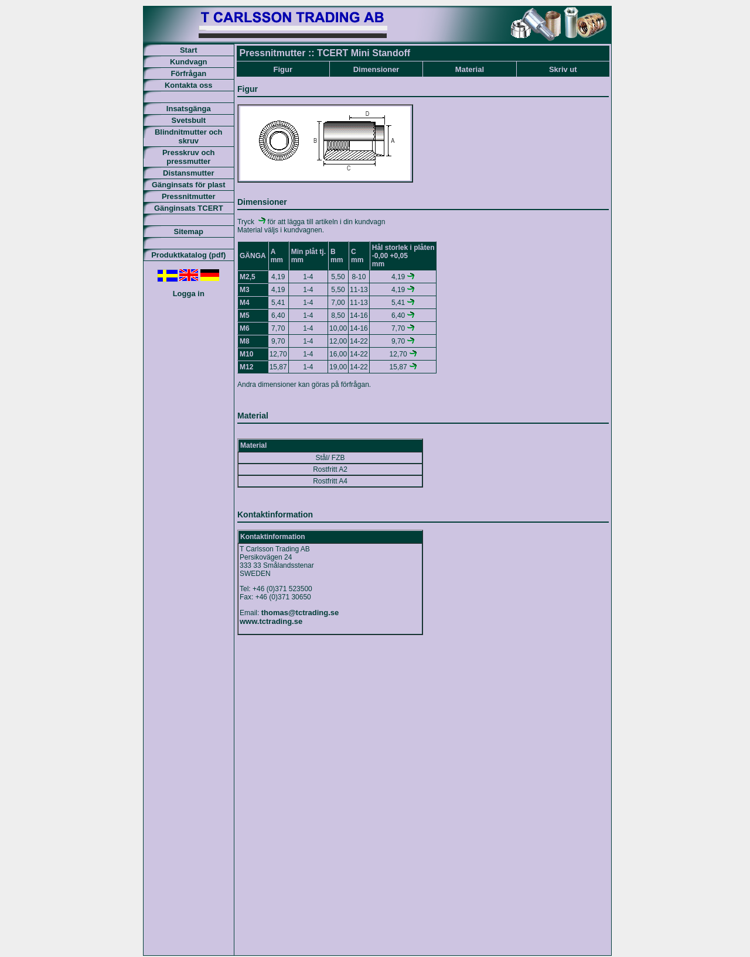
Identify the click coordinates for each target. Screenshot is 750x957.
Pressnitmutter (189, 196)
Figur (282, 69)
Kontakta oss (189, 85)
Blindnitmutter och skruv (189, 136)
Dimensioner (376, 69)
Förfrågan (188, 73)
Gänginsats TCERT (188, 208)
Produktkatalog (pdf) (188, 255)
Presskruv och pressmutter (188, 157)
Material (469, 69)
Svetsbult (189, 120)
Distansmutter (188, 173)
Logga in (188, 293)
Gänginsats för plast (189, 184)
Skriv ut (563, 69)
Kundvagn (188, 61)
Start (188, 50)
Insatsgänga (188, 108)
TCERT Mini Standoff (363, 53)
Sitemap (188, 231)
